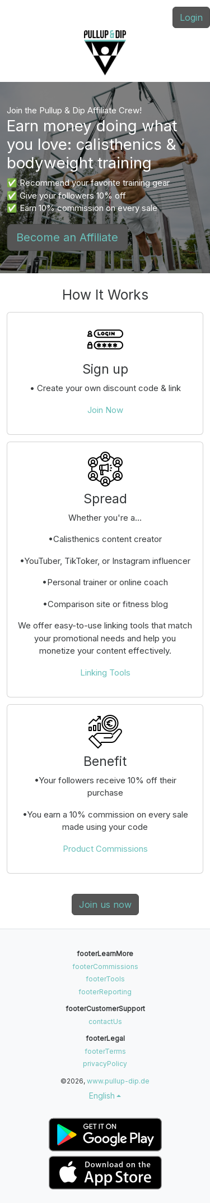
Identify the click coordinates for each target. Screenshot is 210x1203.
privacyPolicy (105, 1063)
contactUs (105, 1021)
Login (191, 17)
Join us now (105, 904)
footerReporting (105, 992)
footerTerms (105, 1051)
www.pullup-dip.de (118, 1081)
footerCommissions (105, 966)
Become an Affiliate (67, 237)
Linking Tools (105, 672)
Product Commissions (105, 848)
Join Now (105, 410)
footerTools (105, 979)
